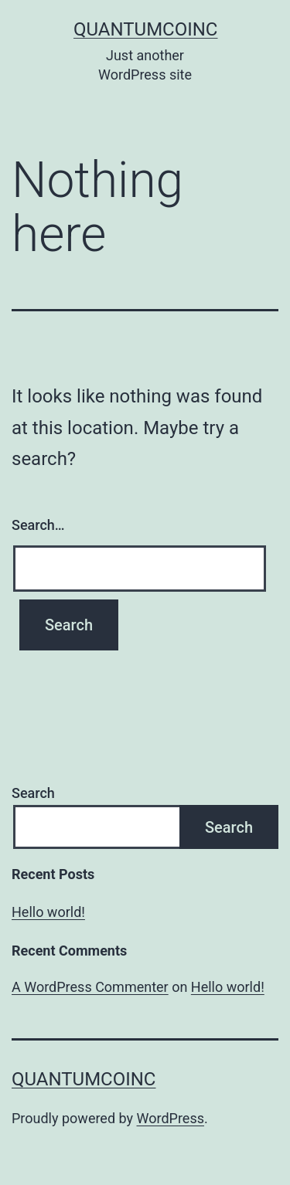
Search (33, 793)
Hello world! (48, 912)
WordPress (170, 1118)
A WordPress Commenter (90, 987)
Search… (38, 525)
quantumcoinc (145, 29)
